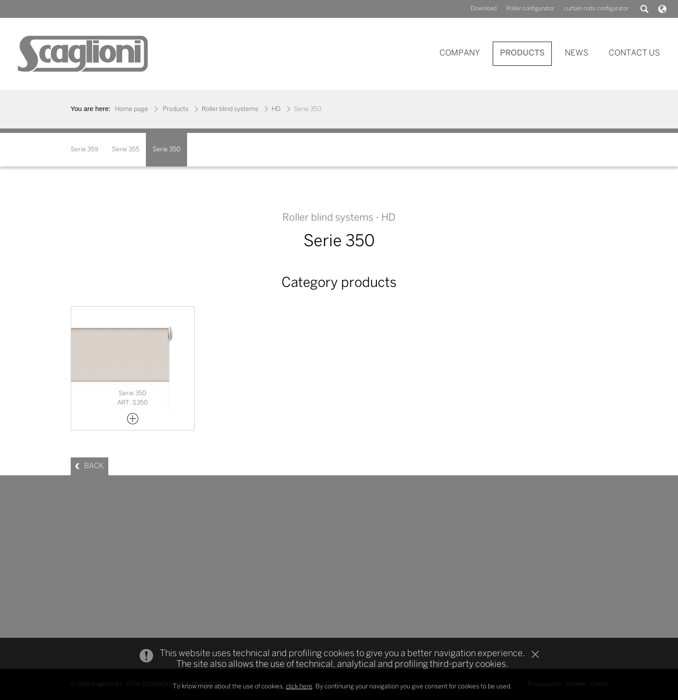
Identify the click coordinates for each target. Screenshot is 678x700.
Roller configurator (530, 9)
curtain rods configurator (596, 9)
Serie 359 (84, 150)
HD (276, 109)
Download (484, 9)
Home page (131, 109)
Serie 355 (125, 150)
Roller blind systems (230, 109)
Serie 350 (166, 150)
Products (175, 109)
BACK (94, 466)
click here (299, 687)
